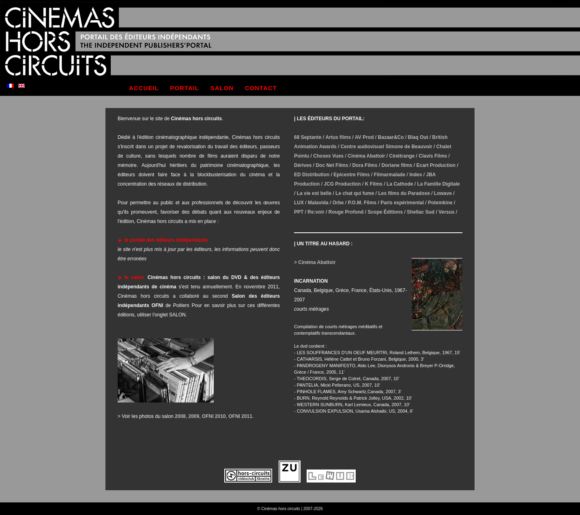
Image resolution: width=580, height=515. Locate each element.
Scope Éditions (385, 212)
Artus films (338, 137)
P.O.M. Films (362, 203)
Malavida (318, 203)
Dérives (302, 165)
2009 (193, 416)
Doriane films (396, 165)
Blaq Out (418, 137)
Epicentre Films (351, 174)
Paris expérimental (402, 203)
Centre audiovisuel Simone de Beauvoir (386, 146)
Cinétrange (402, 156)
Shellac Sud (420, 212)
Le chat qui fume (354, 193)
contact (261, 87)
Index (415, 174)
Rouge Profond (346, 212)
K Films (373, 184)
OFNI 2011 (240, 416)
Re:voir (315, 212)
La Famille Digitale (438, 184)
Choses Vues (328, 156)
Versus (446, 212)
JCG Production (342, 184)
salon (222, 87)
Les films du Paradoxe (404, 193)
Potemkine (440, 203)
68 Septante (307, 137)
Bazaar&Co (391, 137)
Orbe (338, 203)
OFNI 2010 (214, 416)
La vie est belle (314, 193)
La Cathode (400, 184)
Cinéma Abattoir (366, 156)
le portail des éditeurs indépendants (166, 240)
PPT (298, 212)
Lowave (443, 193)
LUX (299, 203)
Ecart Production (436, 165)
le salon (134, 277)
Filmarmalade (389, 174)
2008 (180, 416)
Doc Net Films (332, 165)
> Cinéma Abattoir (315, 262)
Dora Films (364, 165)
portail (184, 87)
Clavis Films (433, 156)
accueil (144, 87)
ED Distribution (311, 174)
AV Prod (364, 137)
